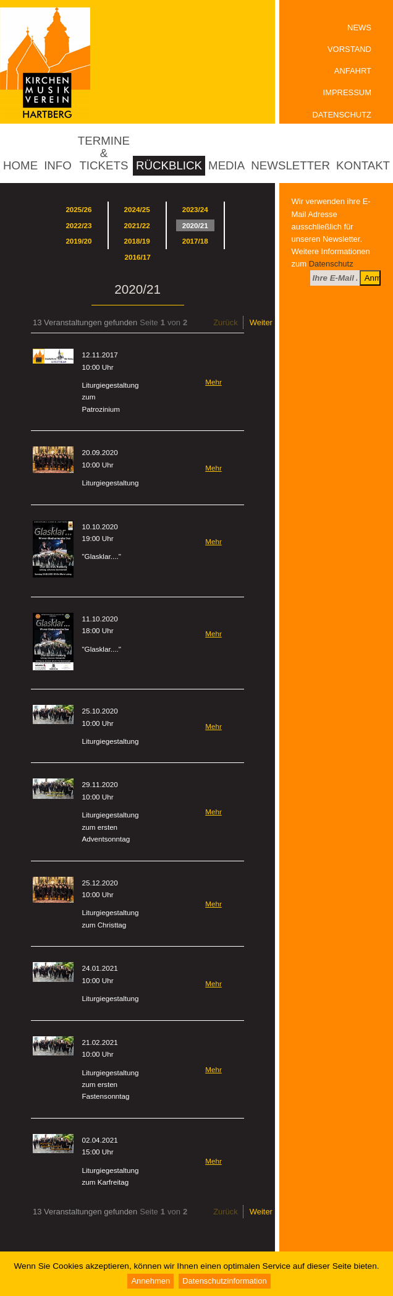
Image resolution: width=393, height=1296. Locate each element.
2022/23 (78, 225)
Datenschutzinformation (224, 1280)
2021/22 (137, 225)
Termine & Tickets (104, 153)
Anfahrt (352, 70)
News (359, 27)
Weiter (261, 322)
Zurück (225, 322)
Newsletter (290, 165)
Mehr (213, 382)
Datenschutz (342, 114)
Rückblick (169, 165)
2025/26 (78, 209)
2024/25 (137, 209)
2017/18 (195, 241)
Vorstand (349, 49)
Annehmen (150, 1280)
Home (20, 165)
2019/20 (78, 241)
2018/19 (137, 241)
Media (226, 165)
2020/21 (195, 225)
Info (58, 165)
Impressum (347, 92)
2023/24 (195, 209)
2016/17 (138, 257)
